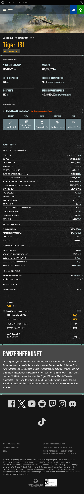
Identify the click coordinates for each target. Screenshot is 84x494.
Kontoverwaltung (11, 444)
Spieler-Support (11, 447)
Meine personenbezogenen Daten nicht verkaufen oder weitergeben (59, 452)
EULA (5, 451)
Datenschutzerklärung (54, 444)
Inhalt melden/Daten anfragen (57, 447)
